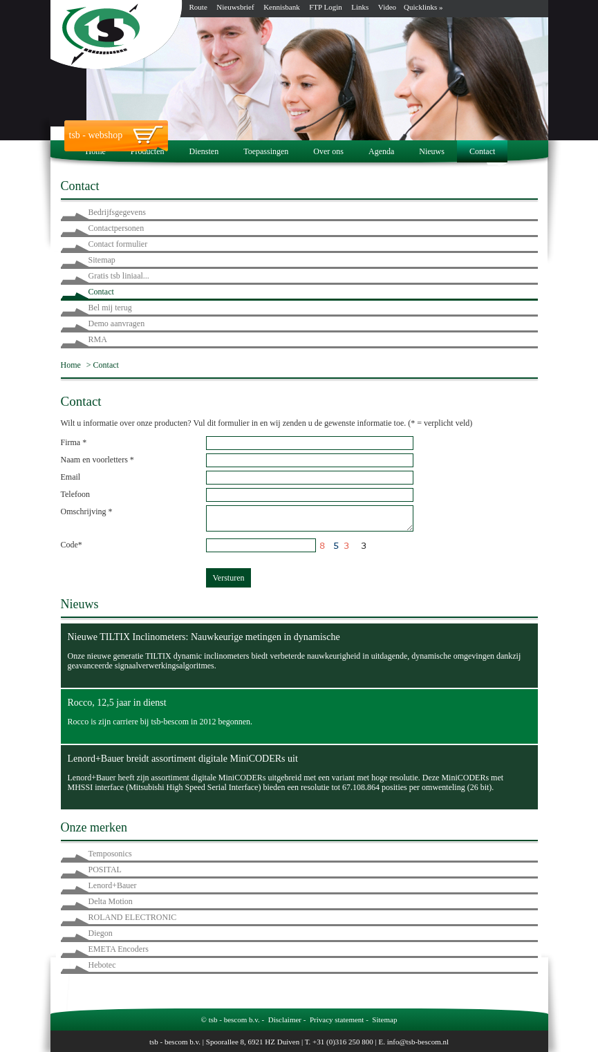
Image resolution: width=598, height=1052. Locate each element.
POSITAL (105, 869)
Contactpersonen (116, 228)
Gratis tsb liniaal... (118, 276)
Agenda (381, 151)
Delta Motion (110, 901)
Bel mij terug (110, 307)
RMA (97, 339)
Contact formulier (118, 244)
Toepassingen (265, 151)
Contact (482, 151)
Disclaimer (284, 1019)
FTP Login (325, 7)
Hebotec (102, 965)
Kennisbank (281, 7)
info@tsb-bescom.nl (418, 1041)
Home (96, 151)
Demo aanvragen (116, 323)
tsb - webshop (96, 135)
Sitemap (101, 260)
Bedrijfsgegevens (117, 212)
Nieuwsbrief (235, 7)
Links (359, 7)
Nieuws (432, 151)
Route (198, 7)
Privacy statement (337, 1019)
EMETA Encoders (118, 949)
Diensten (203, 151)
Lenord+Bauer (112, 885)
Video (387, 7)
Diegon (100, 933)
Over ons (328, 151)
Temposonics (110, 853)
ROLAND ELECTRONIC (132, 917)
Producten (148, 151)
